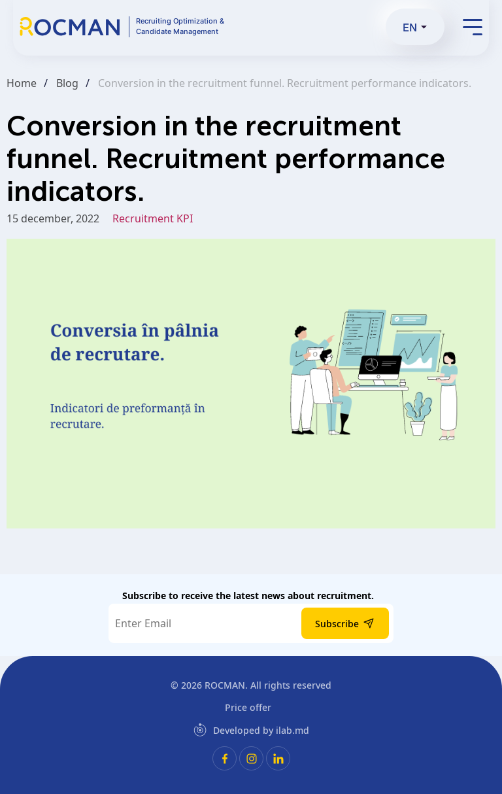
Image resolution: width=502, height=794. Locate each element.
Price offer (248, 707)
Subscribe (345, 623)
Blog (67, 83)
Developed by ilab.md (251, 729)
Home (22, 83)
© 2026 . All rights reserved (251, 685)
